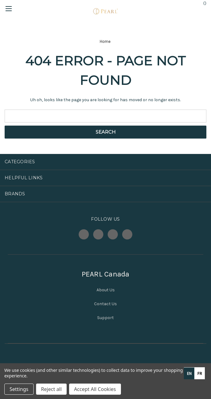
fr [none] (199, 373)
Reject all (51, 389)
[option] (199, 373)
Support (105, 317)
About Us (106, 290)
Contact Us (105, 303)
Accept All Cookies (95, 389)
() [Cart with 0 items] (201, 3)
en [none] (189, 373)
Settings (19, 389)
